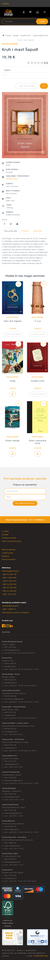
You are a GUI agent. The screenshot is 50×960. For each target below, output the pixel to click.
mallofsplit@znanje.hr (13, 862)
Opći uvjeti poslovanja (11, 541)
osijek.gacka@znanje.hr (13, 813)
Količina (7, 70)
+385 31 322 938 (10, 810)
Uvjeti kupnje (7, 553)
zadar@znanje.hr (11, 748)
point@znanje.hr (11, 878)
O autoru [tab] (25, 231)
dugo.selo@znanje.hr (12, 846)
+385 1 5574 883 (10, 778)
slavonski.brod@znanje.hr (14, 699)
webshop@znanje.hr (10, 571)
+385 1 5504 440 (9, 577)
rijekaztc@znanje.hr (12, 764)
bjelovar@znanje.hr (12, 829)
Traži (42, 21)
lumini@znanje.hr (11, 732)
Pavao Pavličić (12, 317)
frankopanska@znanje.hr (14, 780)
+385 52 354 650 (9, 591)
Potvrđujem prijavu (25, 503)
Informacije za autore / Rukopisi (15, 612)
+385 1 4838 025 (10, 843)
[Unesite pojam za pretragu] (25, 21)
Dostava (5, 556)
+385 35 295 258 (9, 587)
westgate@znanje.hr (12, 797)
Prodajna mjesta (9, 538)
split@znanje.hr (10, 715)
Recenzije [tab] (37, 231)
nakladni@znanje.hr (10, 606)
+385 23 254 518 (9, 584)
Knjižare (5, 3)
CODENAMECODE (40, 956)
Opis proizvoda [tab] (10, 231)
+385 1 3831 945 (10, 875)
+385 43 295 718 (9, 574)
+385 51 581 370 (10, 761)
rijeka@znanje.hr (11, 683)
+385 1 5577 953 (9, 594)
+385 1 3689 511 (9, 609)
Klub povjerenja (8, 549)
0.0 (37, 62)
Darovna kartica (8, 559)
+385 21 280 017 (10, 859)
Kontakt (5, 534)
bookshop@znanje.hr (12, 650)
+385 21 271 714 (10, 712)
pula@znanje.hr (10, 666)
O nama (5, 531)
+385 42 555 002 (10, 729)
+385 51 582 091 (9, 581)
